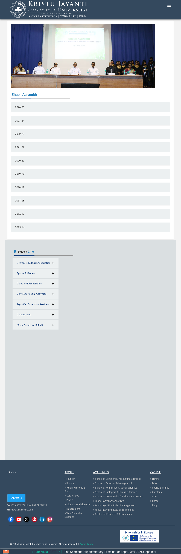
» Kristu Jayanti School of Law (108, 501)
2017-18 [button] (19, 200)
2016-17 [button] (19, 213)
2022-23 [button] (19, 133)
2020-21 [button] (19, 160)
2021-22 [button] (19, 147)
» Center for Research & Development (113, 514)
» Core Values (72, 495)
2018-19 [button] (19, 187)
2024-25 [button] (19, 107)
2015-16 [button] (19, 227)
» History (69, 483)
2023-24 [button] (19, 120)
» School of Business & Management (112, 483)
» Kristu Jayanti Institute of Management (114, 505)
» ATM (153, 496)
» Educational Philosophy (77, 504)
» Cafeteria (156, 492)
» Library (154, 478)
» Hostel (154, 501)
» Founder (70, 478)
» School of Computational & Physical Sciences (118, 496)
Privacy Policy (86, 544)
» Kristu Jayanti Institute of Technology (113, 509)
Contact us (16, 498)
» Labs (153, 483)
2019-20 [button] (19, 173)
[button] (35, 263)
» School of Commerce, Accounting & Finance (117, 478)
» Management (72, 508)
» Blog (153, 505)
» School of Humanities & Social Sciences (115, 487)
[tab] (90, 107)
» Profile (69, 500)
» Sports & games (159, 487)
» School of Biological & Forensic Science (115, 492)
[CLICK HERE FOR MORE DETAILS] (41, 552)
